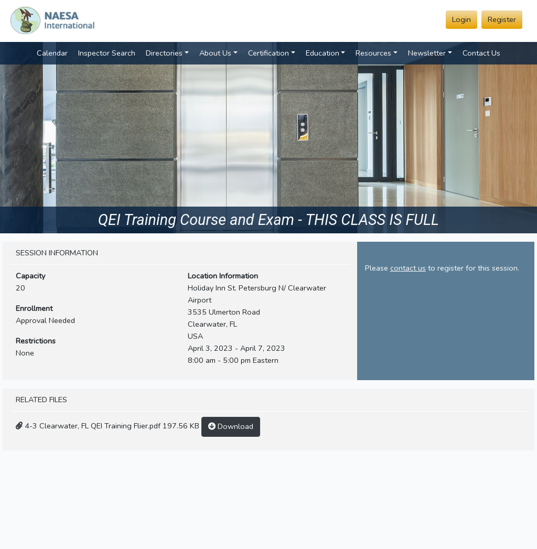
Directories (164, 53)
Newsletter (427, 53)
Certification (268, 53)
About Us (215, 53)
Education (322, 53)
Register (502, 19)
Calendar (52, 53)
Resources (373, 53)
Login (461, 19)
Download (230, 426)
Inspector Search (106, 53)
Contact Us (481, 53)
